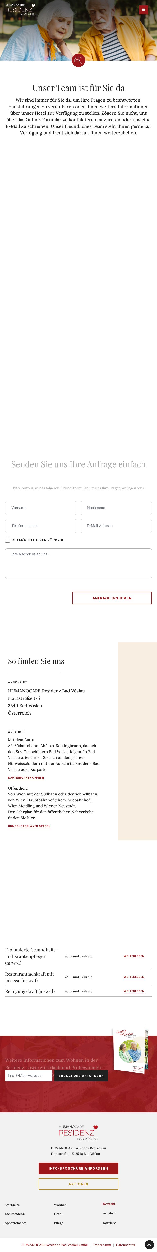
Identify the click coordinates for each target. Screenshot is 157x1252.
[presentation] (36, 597)
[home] (20, 9)
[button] (144, 9)
